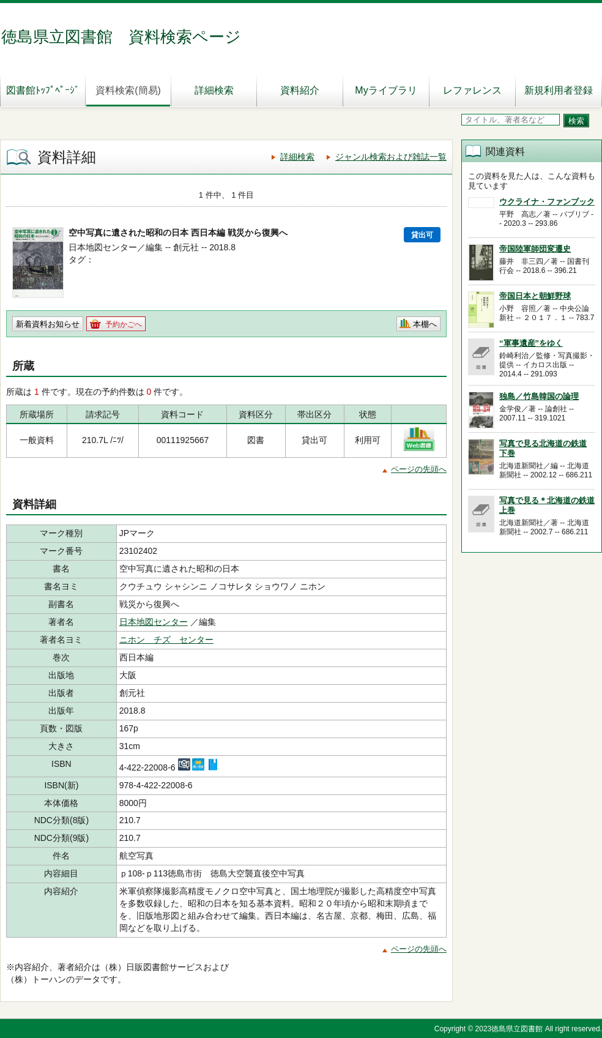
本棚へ (425, 324)
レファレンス (472, 90)
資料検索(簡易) (128, 90)
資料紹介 (299, 90)
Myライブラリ (386, 90)
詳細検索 (214, 90)
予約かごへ (123, 324)
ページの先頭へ (419, 469)
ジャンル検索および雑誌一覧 (391, 157)
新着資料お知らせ (48, 324)
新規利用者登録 (558, 90)
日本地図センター (153, 622)
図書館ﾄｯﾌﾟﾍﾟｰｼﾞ (43, 90)
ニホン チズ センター (166, 639)
